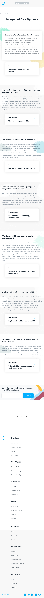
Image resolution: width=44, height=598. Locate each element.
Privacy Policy (15, 514)
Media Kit (13, 587)
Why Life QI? (14, 443)
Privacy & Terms (5, 594)
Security (13, 518)
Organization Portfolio (17, 467)
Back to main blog (4, 14)
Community (14, 536)
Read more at (22, 69)
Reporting (13, 540)
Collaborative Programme (18, 471)
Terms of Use (14, 506)
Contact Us (14, 583)
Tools (12, 531)
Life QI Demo (14, 455)
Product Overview (16, 447)
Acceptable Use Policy (17, 510)
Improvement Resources (17, 563)
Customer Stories (15, 490)
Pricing (13, 451)
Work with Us (14, 494)
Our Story (13, 486)
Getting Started (15, 567)
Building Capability (16, 475)
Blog (12, 579)
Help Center (14, 555)
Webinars (13, 551)
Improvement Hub (16, 559)
